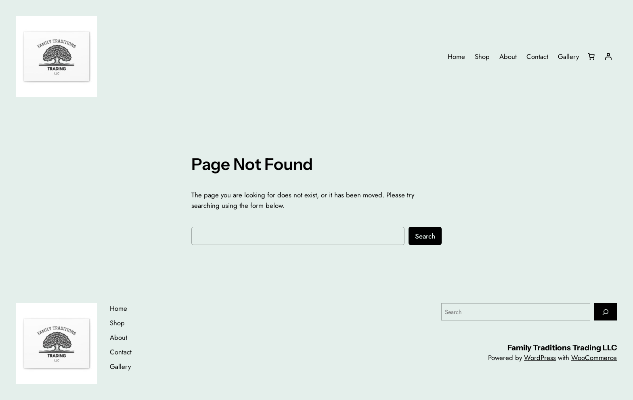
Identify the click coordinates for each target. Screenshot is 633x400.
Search (425, 236)
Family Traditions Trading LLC (562, 347)
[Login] (608, 56)
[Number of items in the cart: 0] (591, 56)
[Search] (605, 311)
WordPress (540, 357)
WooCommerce (594, 357)
